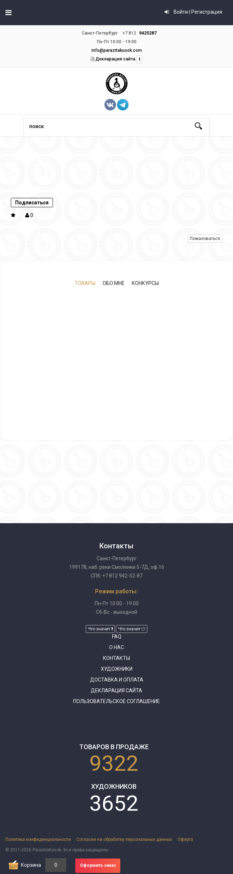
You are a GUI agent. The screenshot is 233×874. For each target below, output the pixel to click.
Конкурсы (145, 283)
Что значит (100, 628)
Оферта (185, 839)
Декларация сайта (114, 59)
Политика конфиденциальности (38, 839)
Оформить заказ (98, 865)
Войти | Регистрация (193, 12)
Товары (85, 283)
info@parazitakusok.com (116, 50)
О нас (116, 647)
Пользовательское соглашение (116, 701)
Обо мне (114, 283)
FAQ (116, 636)
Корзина (31, 865)
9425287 (148, 33)
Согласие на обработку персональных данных (124, 839)
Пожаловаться (205, 238)
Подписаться (32, 202)
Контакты (116, 658)
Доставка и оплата (116, 680)
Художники (117, 669)
